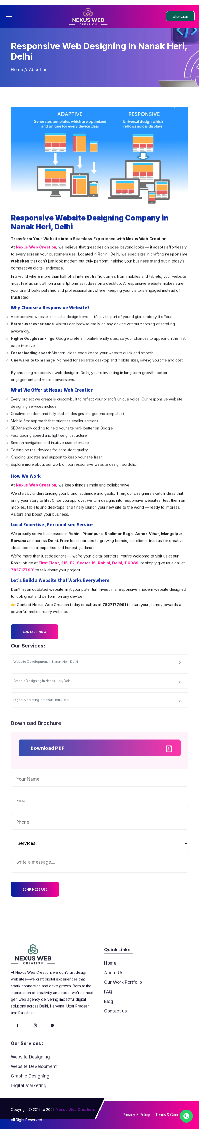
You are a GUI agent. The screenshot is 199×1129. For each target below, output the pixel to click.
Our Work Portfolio (123, 1000)
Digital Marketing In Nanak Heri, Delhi (97, 718)
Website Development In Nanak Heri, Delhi (97, 679)
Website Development (34, 1084)
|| (152, 1114)
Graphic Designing (30, 1093)
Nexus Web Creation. (75, 1109)
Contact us (115, 1028)
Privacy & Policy (136, 1114)
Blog (108, 1019)
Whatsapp (180, 16)
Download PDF (101, 765)
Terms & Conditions (171, 1114)
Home (17, 74)
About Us (113, 990)
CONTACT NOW (34, 649)
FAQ (108, 1009)
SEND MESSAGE (35, 889)
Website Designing (30, 1074)
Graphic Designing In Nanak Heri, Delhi (97, 699)
